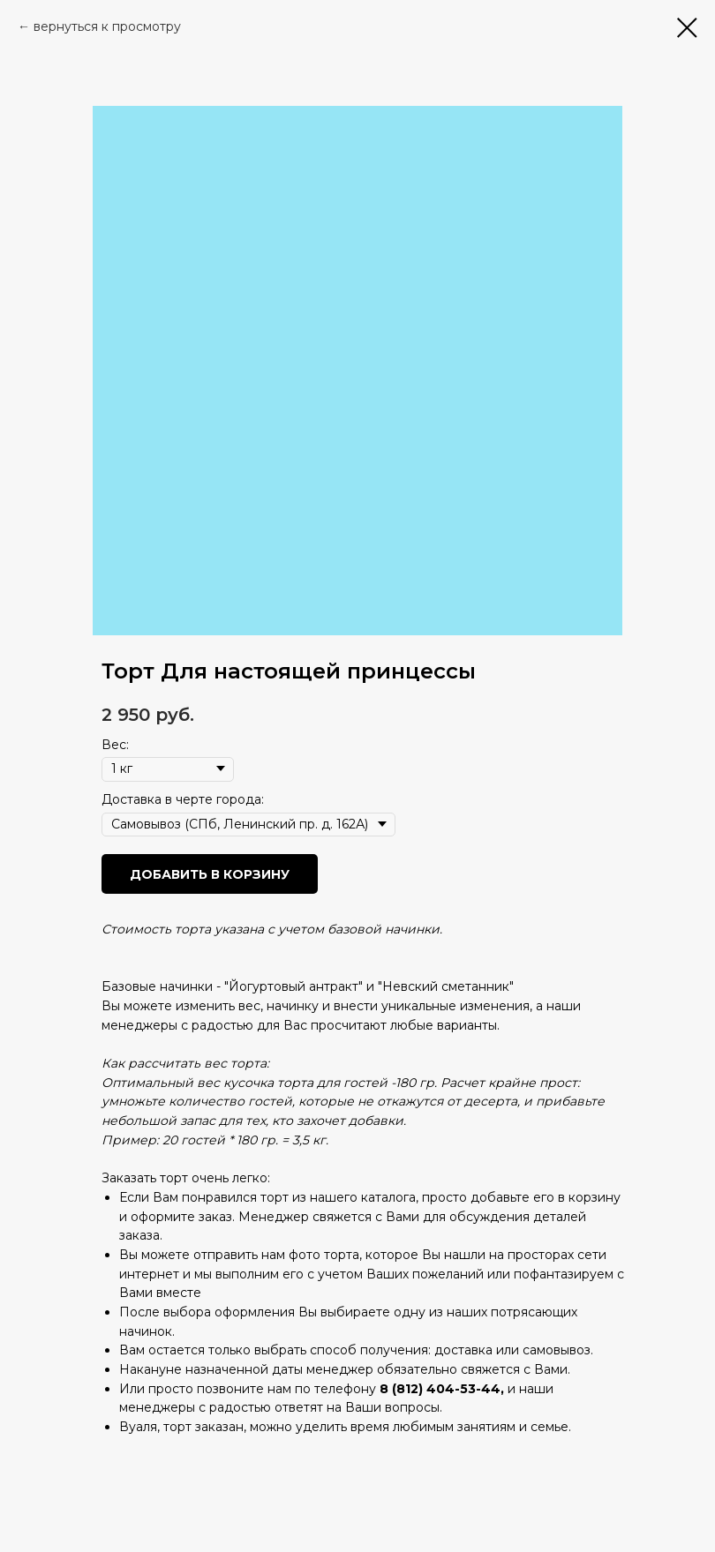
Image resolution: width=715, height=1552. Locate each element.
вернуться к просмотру (107, 26)
